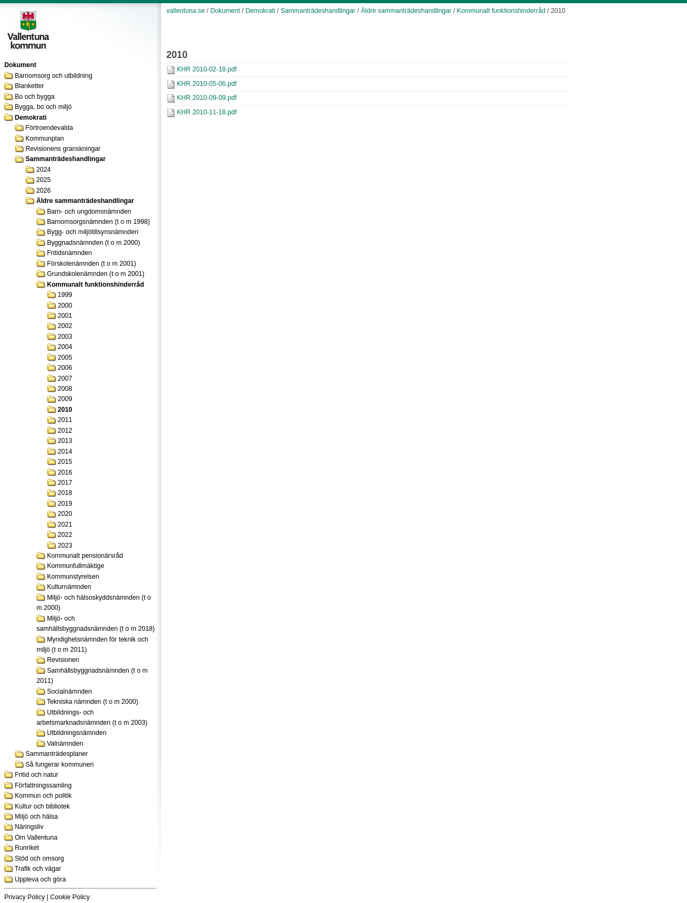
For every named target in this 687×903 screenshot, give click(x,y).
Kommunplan (44, 138)
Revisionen (63, 660)
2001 (64, 315)
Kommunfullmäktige (75, 566)
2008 (64, 388)
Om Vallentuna (35, 837)
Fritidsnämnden (69, 253)
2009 (64, 399)
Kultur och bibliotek (42, 806)
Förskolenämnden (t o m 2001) (91, 263)
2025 (43, 180)
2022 (64, 534)
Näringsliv (28, 827)
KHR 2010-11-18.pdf (207, 112)
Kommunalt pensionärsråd (85, 555)
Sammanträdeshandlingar (65, 159)
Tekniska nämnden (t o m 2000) (92, 701)
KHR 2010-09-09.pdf (207, 97)
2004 (64, 347)
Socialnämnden (69, 691)
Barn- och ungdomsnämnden (89, 211)
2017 (64, 482)
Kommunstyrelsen (73, 576)
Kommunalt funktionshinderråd (95, 284)
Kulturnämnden (69, 587)
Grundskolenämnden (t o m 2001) (95, 274)
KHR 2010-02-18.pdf (207, 69)
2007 (64, 378)
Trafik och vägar (37, 868)
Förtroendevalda (49, 128)
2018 (64, 493)
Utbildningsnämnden (76, 733)
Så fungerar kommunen (59, 764)
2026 (43, 190)
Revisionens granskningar (62, 148)
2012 (64, 430)
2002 (64, 326)
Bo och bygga (34, 96)
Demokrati (30, 117)
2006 (64, 368)
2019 (64, 503)
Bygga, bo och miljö (42, 107)
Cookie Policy (70, 897)
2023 (64, 545)
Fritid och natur (36, 774)
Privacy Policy (24, 897)
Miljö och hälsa (35, 816)
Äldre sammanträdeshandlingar (85, 201)
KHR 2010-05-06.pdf (207, 84)
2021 (64, 524)
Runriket (26, 847)
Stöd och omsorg (39, 858)
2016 (64, 472)
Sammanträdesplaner (56, 754)
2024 (43, 169)
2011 (64, 420)
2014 (64, 451)
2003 (64, 336)
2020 (64, 514)
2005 (64, 357)
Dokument (225, 10)
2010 (64, 409)
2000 (64, 305)
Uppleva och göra (39, 879)
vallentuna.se (185, 10)
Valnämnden (65, 743)
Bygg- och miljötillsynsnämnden (92, 232)
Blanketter (29, 86)
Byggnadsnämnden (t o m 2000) (93, 242)
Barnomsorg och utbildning (53, 75)
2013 (64, 441)
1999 (64, 294)
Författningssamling (42, 785)
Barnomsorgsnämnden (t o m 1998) (98, 221)
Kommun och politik (42, 795)
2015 (64, 461)
